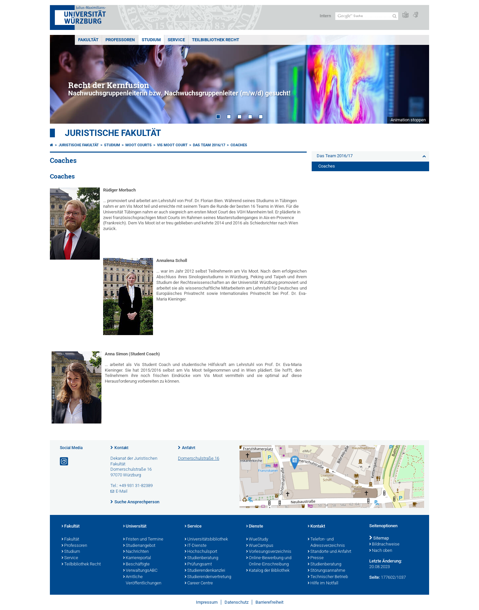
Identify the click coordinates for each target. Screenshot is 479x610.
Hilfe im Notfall (323, 583)
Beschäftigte (136, 564)
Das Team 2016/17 (209, 145)
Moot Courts (138, 145)
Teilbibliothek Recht (215, 39)
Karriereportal (137, 558)
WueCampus (259, 546)
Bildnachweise (384, 545)
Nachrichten (136, 552)
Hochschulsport (201, 552)
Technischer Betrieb (328, 577)
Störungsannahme (326, 571)
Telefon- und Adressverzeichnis (326, 543)
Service (176, 39)
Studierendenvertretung (208, 577)
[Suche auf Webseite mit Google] (366, 16)
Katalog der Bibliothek (267, 571)
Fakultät (88, 39)
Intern (325, 15)
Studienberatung (201, 558)
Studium (151, 39)
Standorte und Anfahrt (329, 552)
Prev (61, 79)
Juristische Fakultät (113, 133)
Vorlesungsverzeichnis (268, 552)
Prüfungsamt (198, 564)
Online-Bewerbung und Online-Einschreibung (268, 561)
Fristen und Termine (143, 540)
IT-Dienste (196, 546)
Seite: (374, 577)
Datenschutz (236, 602)
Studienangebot (139, 546)
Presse (316, 558)
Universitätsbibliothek (206, 540)
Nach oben (380, 551)
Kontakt (121, 447)
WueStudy (257, 540)
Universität (134, 527)
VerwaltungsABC (140, 571)
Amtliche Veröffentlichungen (142, 580)
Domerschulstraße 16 (198, 458)
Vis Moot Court (172, 145)
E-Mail (121, 491)
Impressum (207, 602)
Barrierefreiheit (269, 602)
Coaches (239, 145)
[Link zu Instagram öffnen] (64, 461)
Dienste (254, 527)
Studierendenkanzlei (205, 571)
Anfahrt (188, 447)
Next (417, 79)
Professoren (120, 39)
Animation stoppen (408, 119)
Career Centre (199, 583)
